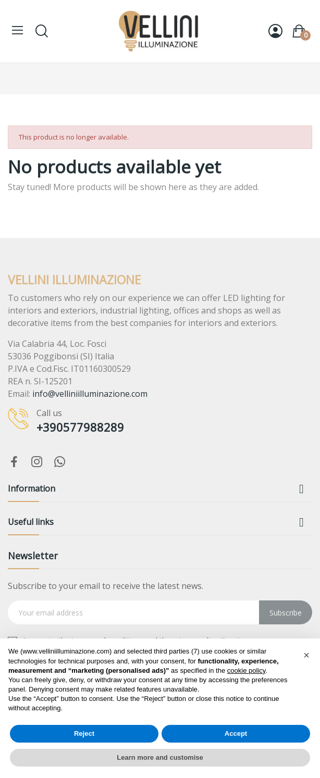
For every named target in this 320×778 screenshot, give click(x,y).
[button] (306, 655)
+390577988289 (80, 427)
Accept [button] (236, 733)
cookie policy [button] (246, 670)
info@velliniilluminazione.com (89, 393)
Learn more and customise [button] (160, 757)
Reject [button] (84, 733)
